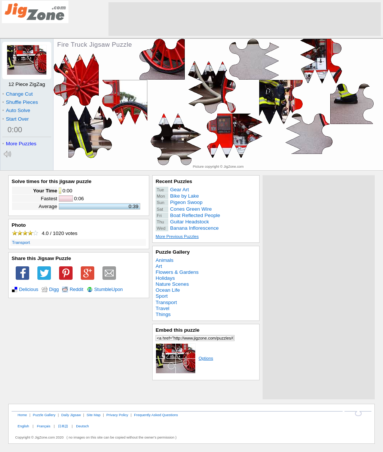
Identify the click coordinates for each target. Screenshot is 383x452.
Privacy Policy (117, 415)
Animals (165, 260)
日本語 (63, 426)
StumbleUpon (108, 289)
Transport (21, 242)
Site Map (94, 415)
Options (184, 358)
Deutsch (82, 426)
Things (163, 314)
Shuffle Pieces (20, 102)
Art (159, 266)
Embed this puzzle (177, 330)
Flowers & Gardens (177, 272)
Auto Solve (16, 110)
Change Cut (17, 94)
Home (22, 415)
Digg (54, 289)
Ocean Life (168, 290)
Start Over (15, 119)
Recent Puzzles (174, 181)
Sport (162, 296)
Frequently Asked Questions (156, 415)
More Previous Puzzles (177, 236)
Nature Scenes (172, 284)
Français (43, 426)
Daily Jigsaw (71, 415)
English (23, 426)
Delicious (28, 289)
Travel (162, 308)
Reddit (76, 289)
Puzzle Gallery (173, 252)
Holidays (165, 278)
